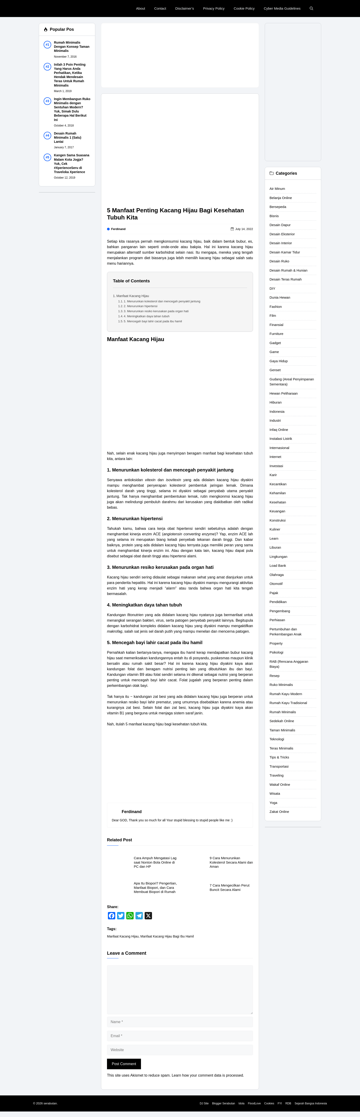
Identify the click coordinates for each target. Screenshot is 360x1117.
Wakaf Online (280, 784)
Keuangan (277, 511)
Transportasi (279, 766)
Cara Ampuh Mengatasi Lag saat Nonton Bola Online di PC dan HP (155, 862)
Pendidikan (278, 602)
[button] (311, 8)
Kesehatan (278, 502)
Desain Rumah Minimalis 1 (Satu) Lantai (67, 137)
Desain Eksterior (282, 234)
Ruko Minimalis (281, 685)
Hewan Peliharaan (284, 393)
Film (273, 315)
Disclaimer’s (184, 8)
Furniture (276, 334)
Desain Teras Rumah (286, 279)
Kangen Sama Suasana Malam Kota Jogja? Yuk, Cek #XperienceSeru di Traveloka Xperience (71, 163)
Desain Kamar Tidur (285, 252)
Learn (274, 538)
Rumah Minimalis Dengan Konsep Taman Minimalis (72, 47)
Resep (274, 676)
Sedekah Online (282, 721)
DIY (272, 288)
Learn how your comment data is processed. (208, 1075)
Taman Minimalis (282, 730)
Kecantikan (278, 484)
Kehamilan (278, 493)
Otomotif (276, 584)
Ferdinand (118, 229)
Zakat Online (279, 812)
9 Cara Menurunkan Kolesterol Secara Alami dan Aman (231, 862)
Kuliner (275, 529)
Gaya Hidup (279, 361)
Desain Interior (281, 243)
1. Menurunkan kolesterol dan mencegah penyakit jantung (162, 301)
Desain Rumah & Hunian (288, 270)
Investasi (276, 466)
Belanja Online (281, 198)
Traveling (277, 775)
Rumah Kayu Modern (286, 694)
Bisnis (274, 216)
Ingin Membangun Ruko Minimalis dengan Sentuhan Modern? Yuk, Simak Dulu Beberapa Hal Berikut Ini (72, 109)
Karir (273, 475)
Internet (275, 457)
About (140, 8)
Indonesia (277, 411)
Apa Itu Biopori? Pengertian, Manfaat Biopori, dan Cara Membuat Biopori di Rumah (155, 887)
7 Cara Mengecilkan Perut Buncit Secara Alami (229, 887)
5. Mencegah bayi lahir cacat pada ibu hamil (153, 321)
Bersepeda (278, 207)
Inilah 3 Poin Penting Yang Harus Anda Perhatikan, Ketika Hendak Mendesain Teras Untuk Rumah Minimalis (70, 75)
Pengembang (280, 611)
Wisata (275, 793)
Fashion (276, 307)
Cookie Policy (244, 8)
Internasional (279, 448)
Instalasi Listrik (281, 439)
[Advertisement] (180, 55)
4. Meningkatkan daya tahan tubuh (146, 316)
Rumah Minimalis (283, 712)
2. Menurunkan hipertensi (141, 306)
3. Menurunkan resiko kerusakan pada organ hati (156, 311)
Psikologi (276, 652)
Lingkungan (278, 556)
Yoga (273, 803)
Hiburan (276, 402)
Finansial (276, 325)
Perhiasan (277, 620)
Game (274, 352)
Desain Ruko (279, 261)
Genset (275, 370)
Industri (275, 420)
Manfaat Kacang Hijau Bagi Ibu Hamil (167, 936)
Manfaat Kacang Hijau (132, 296)
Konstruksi (278, 520)
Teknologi (277, 739)
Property (276, 643)
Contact (160, 8)
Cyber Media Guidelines (282, 8)
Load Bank (278, 565)
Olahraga (277, 575)
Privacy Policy (214, 8)
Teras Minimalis (281, 748)
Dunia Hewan (280, 297)
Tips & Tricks (279, 757)
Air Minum (277, 189)
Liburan (275, 547)
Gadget (275, 343)
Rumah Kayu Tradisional (288, 703)
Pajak (274, 593)
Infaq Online (279, 430)
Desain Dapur (280, 225)
